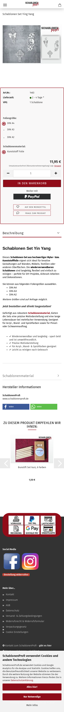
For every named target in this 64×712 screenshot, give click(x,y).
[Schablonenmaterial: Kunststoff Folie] (32, 152)
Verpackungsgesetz (16, 626)
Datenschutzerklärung (22, 680)
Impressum (12, 600)
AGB (8, 605)
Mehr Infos (32, 705)
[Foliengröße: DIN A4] (32, 124)
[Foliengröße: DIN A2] (32, 138)
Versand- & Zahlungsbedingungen (24, 616)
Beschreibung (13, 233)
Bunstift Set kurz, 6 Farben (32, 467)
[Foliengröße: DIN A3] (32, 130)
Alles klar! (32, 687)
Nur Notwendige (32, 696)
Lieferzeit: (8, 97)
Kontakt (10, 594)
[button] (8, 173)
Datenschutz (12, 610)
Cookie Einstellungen (17, 632)
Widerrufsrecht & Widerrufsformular (25, 621)
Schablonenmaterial (18, 376)
